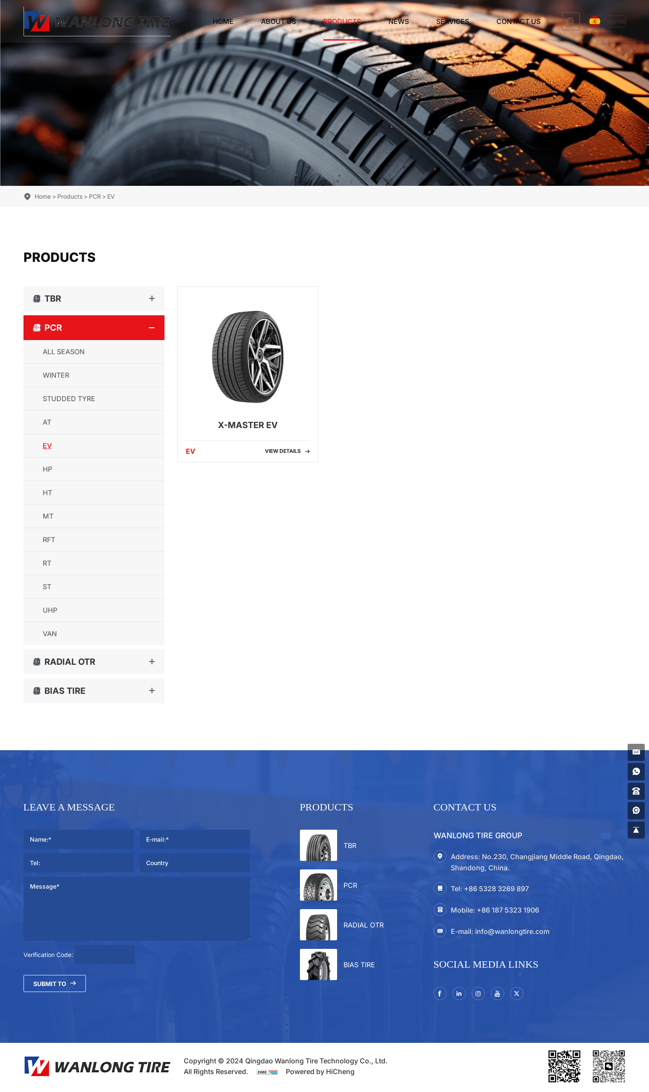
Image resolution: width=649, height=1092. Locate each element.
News (380, 21)
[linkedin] (462, 994)
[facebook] (441, 994)
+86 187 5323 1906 (508, 910)
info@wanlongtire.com (512, 931)
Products (324, 21)
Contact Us (501, 21)
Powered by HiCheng (320, 1073)
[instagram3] (484, 994)
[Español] (598, 21)
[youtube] (505, 994)
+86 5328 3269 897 (496, 888)
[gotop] (635, 829)
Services (434, 21)
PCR (95, 196)
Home (205, 21)
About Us (260, 21)
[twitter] (526, 994)
